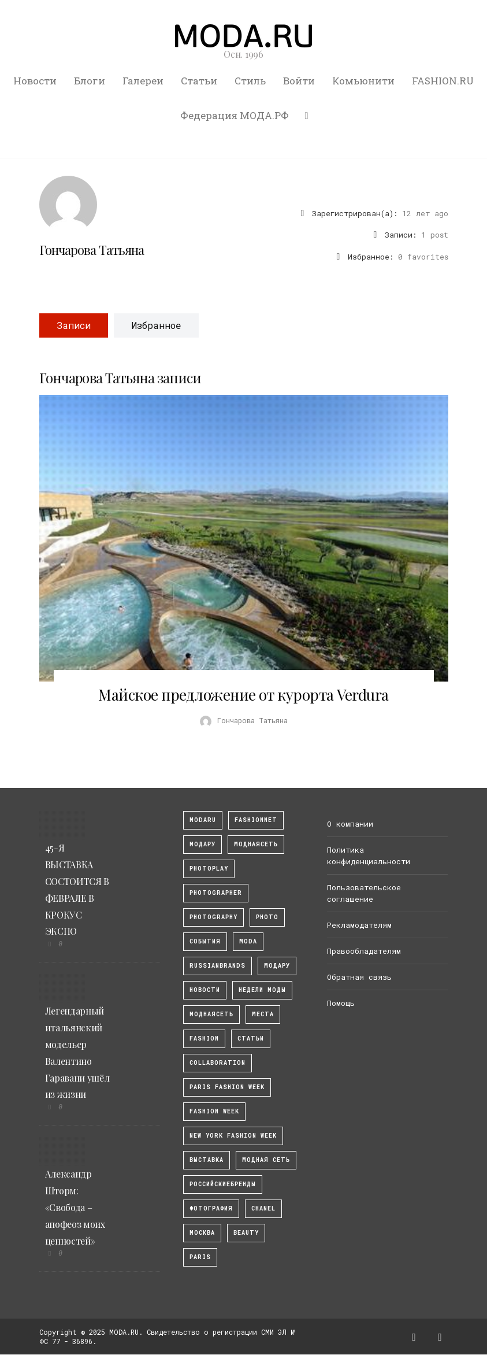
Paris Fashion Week (227, 1087)
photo (267, 917)
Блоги (89, 80)
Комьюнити (363, 80)
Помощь (341, 1003)
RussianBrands (217, 965)
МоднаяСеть (256, 844)
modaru (202, 820)
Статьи (199, 80)
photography (213, 917)
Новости (35, 80)
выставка (206, 1160)
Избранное (156, 325)
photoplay (208, 868)
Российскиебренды (222, 1184)
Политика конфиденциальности (368, 856)
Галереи (142, 80)
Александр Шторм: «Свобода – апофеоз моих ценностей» (75, 1207)
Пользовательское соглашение (364, 893)
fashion (204, 1038)
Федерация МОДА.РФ (234, 115)
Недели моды (262, 990)
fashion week (214, 1111)
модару (202, 844)
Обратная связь (359, 977)
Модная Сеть (266, 1160)
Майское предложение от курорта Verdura (243, 694)
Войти (299, 80)
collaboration (217, 1063)
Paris (200, 1257)
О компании (350, 824)
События (205, 941)
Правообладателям (364, 951)
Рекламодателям (359, 925)
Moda (248, 941)
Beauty (246, 1233)
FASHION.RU (443, 80)
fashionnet (256, 820)
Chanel (263, 1208)
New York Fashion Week (233, 1135)
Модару (277, 965)
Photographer (215, 893)
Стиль (250, 80)
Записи (74, 325)
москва (202, 1233)
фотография (211, 1208)
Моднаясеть (211, 1014)
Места (263, 1014)
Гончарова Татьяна (91, 249)
